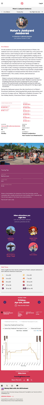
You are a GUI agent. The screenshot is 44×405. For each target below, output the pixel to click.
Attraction (17, 36)
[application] (22, 349)
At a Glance (7, 12)
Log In (41, 3)
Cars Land (4, 126)
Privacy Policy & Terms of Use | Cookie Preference (12, 400)
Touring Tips (20, 12)
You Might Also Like (35, 12)
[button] (42, 12)
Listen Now (7, 396)
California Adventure (26, 36)
